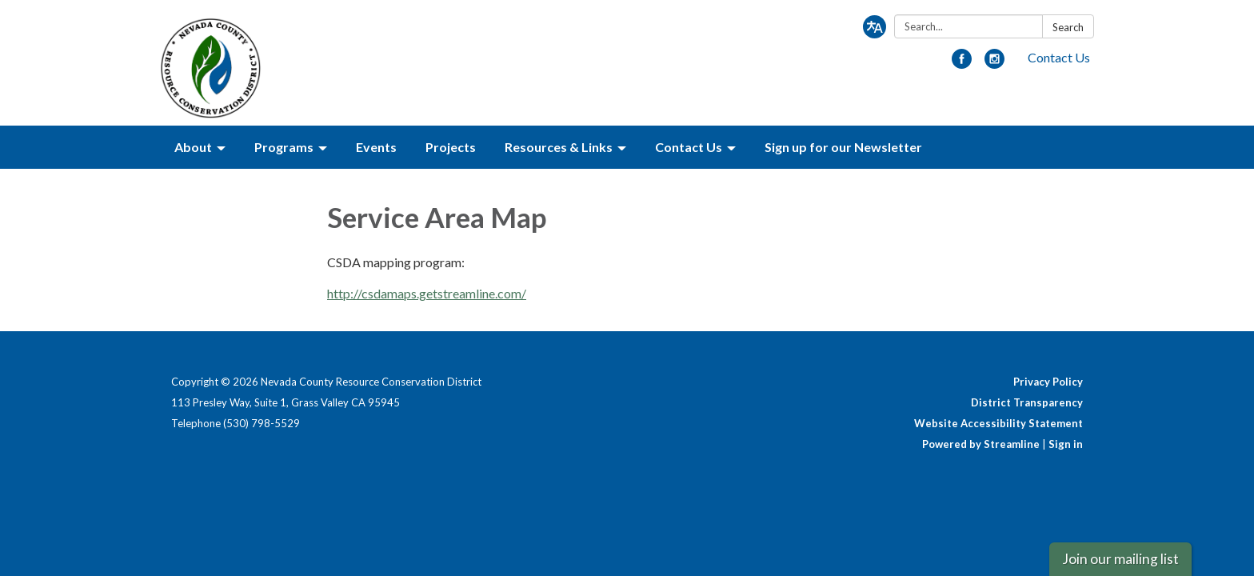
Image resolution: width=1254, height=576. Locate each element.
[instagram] (994, 63)
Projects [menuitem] (450, 146)
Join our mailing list (1120, 558)
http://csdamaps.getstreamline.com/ (426, 293)
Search (1068, 27)
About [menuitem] (193, 146)
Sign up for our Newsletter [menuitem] (843, 146)
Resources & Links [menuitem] (559, 146)
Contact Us (1059, 57)
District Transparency (1027, 402)
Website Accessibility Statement (998, 423)
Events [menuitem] (376, 146)
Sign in (1065, 444)
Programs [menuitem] (284, 146)
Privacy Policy (1048, 381)
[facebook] (962, 63)
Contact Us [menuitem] (688, 146)
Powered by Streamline (981, 444)
